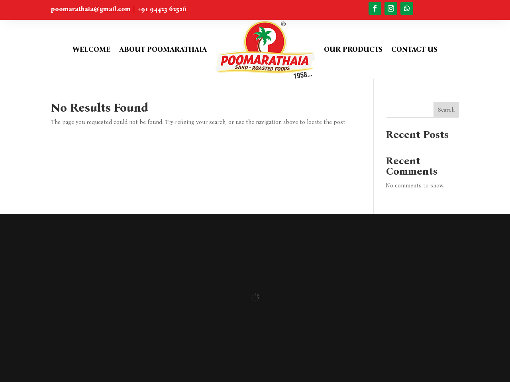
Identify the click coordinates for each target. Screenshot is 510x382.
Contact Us (414, 49)
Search (446, 109)
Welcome (91, 49)
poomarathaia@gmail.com (91, 9)
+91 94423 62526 (161, 9)
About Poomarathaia (163, 49)
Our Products (353, 49)
